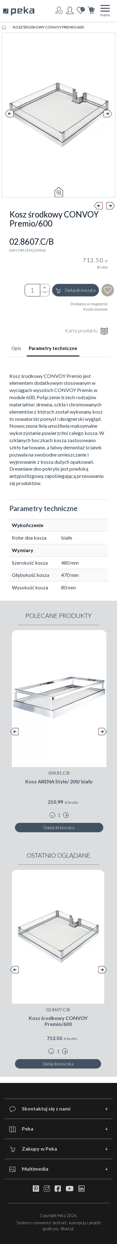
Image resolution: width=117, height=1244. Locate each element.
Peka (21, 1129)
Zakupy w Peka (33, 1149)
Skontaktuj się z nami (40, 1108)
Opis (16, 348)
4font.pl (66, 1228)
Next (108, 115)
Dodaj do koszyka (75, 290)
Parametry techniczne (53, 348)
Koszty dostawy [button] (95, 309)
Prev (9, 115)
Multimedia (28, 1169)
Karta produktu (86, 331)
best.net (59, 1222)
